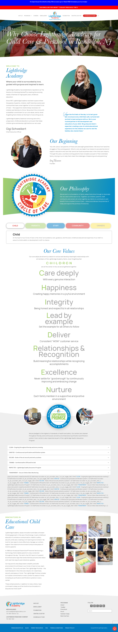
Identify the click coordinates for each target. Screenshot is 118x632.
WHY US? (36, 603)
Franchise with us (17, 628)
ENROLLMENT (37, 607)
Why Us (20, 15)
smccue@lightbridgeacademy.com (16, 611)
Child (15, 225)
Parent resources (37, 628)
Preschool (64, 609)
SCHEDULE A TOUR (39, 617)
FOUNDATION (37, 610)
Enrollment (43, 15)
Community (77, 225)
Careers (35, 15)
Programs (27, 15)
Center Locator (76, 15)
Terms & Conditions (56, 628)
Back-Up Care (65, 616)
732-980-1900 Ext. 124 (12, 613)
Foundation (66, 15)
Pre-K (62, 611)
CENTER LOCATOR (38, 613)
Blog (27, 628)
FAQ (46, 628)
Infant (62, 605)
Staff (56, 225)
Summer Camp (65, 614)
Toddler (63, 607)
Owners (101, 225)
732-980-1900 (10, 619)
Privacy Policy (69, 628)
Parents (35, 225)
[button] (114, 628)
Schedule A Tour (90, 16)
